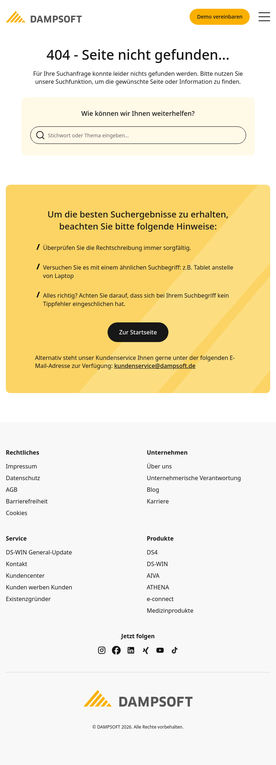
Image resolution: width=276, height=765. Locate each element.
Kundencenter (25, 576)
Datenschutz (23, 478)
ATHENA (158, 587)
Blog (153, 490)
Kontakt (16, 564)
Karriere (158, 501)
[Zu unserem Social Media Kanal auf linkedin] (131, 650)
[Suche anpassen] (138, 135)
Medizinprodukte (170, 611)
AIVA (153, 576)
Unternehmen (167, 452)
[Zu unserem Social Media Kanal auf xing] (145, 650)
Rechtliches (22, 452)
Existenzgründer (28, 599)
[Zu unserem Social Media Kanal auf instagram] (101, 650)
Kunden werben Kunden (39, 587)
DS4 (152, 552)
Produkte (160, 538)
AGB (12, 490)
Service (16, 538)
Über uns (159, 466)
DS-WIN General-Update (39, 552)
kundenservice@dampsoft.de (154, 366)
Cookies (16, 513)
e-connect (160, 599)
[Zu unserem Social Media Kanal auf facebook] (116, 650)
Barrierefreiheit (27, 501)
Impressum (21, 466)
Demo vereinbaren (219, 16)
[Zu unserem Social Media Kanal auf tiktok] (174, 650)
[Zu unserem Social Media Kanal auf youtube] (160, 650)
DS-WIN (157, 564)
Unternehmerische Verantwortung (194, 478)
